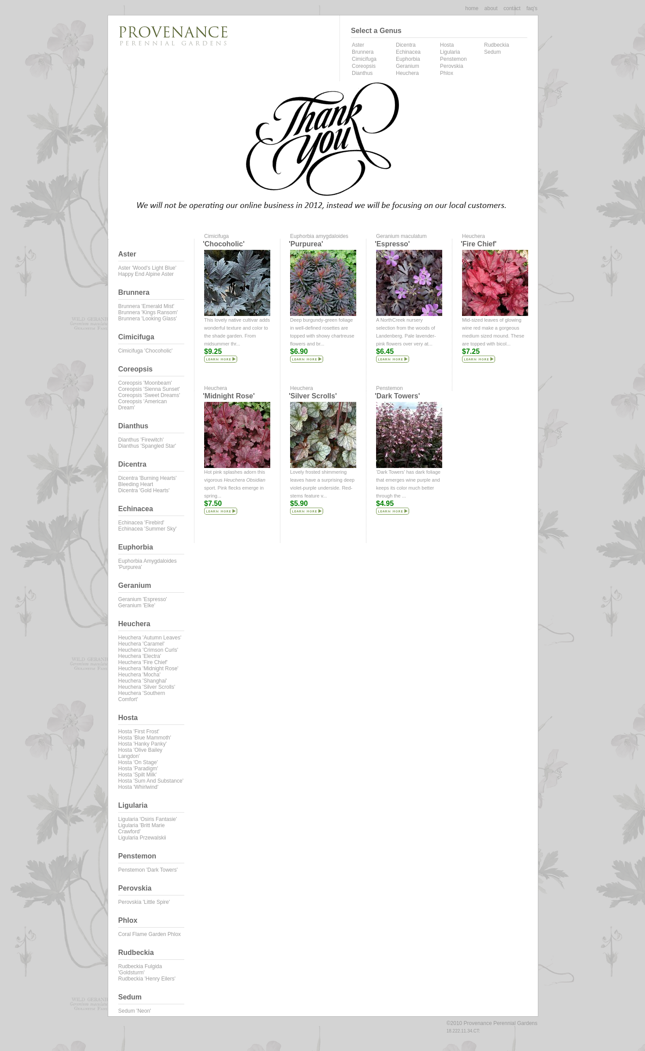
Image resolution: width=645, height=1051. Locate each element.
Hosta (447, 45)
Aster (358, 45)
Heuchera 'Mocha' (139, 675)
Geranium (407, 66)
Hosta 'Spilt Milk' (137, 775)
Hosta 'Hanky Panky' (142, 744)
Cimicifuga (364, 59)
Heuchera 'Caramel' (141, 644)
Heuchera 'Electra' (139, 656)
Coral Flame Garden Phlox (149, 934)
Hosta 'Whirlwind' (138, 787)
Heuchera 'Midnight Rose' (148, 668)
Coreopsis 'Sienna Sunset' (149, 389)
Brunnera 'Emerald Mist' (146, 306)
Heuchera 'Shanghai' (142, 681)
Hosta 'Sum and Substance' (150, 781)
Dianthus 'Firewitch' (141, 440)
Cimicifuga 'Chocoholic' (145, 351)
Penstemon (453, 59)
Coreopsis (364, 66)
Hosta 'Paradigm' (138, 768)
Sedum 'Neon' (134, 1011)
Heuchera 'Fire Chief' (143, 662)
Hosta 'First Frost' (138, 731)
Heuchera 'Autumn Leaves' (149, 638)
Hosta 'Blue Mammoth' (144, 738)
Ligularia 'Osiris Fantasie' (147, 819)
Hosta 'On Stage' (138, 762)
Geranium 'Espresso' (142, 599)
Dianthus (362, 73)
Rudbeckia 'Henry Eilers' (146, 979)
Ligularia (450, 52)
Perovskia (451, 66)
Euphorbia (408, 59)
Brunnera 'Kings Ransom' (148, 312)
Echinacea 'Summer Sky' (147, 529)
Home (471, 8)
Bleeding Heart (135, 484)
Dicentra (406, 45)
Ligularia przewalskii (142, 838)
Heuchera (407, 73)
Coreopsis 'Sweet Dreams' (149, 395)
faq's (531, 8)
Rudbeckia (496, 45)
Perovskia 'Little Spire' (144, 902)
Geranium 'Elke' (136, 605)
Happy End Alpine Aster (146, 274)
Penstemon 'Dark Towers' (148, 870)
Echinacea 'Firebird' (141, 523)
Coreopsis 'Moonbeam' (145, 383)
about (491, 8)
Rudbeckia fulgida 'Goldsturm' (140, 969)
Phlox (446, 73)
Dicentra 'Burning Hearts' (147, 478)
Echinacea (408, 52)
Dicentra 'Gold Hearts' (144, 490)
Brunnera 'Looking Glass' (147, 319)
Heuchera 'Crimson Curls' (148, 650)
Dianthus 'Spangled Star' (147, 446)
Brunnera (362, 52)
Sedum (492, 52)
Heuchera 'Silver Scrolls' (146, 687)
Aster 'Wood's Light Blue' (147, 268)
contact (512, 8)
